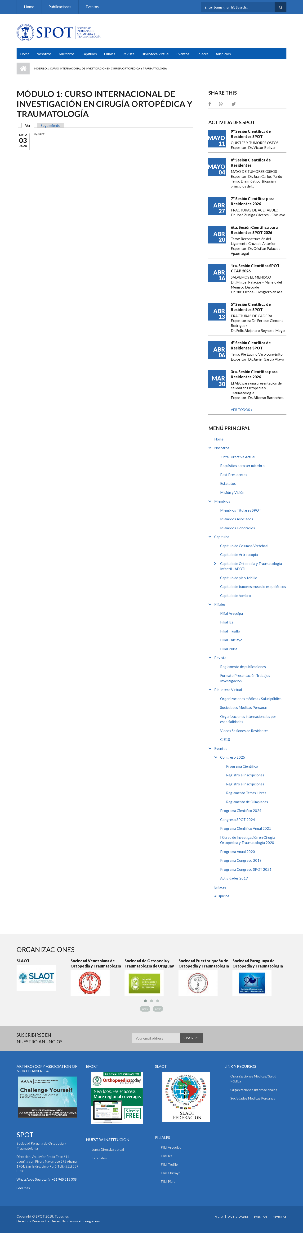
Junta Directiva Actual (237, 457)
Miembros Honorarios (237, 528)
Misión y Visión (232, 492)
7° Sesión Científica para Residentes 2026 (252, 201)
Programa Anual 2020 (237, 851)
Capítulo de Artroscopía (239, 554)
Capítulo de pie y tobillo (238, 578)
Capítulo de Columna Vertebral (244, 546)
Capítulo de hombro (235, 595)
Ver (29, 125)
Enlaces (202, 54)
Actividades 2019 (234, 878)
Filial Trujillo (230, 631)
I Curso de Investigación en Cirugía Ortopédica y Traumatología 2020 (247, 840)
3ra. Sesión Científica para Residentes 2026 (254, 374)
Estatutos (228, 483)
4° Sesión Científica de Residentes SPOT (251, 345)
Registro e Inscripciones (245, 775)
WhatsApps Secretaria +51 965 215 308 (47, 1179)
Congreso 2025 (232, 757)
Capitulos (89, 54)
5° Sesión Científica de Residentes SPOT (251, 307)
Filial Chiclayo (231, 640)
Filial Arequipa (231, 613)
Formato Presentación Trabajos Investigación (245, 678)
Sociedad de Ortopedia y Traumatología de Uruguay (149, 963)
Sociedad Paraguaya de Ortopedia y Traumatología (257, 963)
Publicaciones (60, 6)
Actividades (238, 1216)
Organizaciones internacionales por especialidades (248, 719)
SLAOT (23, 960)
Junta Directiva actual (108, 1149)
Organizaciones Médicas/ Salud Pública (253, 1078)
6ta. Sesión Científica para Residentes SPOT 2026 (254, 230)
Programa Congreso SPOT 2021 (246, 869)
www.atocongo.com (85, 1221)
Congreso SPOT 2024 (237, 819)
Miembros (67, 54)
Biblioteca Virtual (155, 54)
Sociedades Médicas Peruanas (243, 707)
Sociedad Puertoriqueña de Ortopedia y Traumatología (203, 963)
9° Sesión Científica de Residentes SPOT (251, 134)
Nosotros (44, 54)
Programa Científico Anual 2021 (245, 828)
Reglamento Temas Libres (246, 793)
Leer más (23, 1188)
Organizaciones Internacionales (253, 1090)
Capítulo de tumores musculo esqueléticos (253, 586)
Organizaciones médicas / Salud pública (250, 699)
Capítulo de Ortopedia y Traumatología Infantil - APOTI (251, 566)
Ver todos (241, 410)
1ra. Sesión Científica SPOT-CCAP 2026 (256, 268)
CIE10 (225, 739)
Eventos (92, 6)
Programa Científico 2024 (240, 810)
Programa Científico (242, 766)
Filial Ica (226, 622)
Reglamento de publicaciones (243, 667)
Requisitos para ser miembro (242, 465)
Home (29, 6)
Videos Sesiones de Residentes (244, 731)
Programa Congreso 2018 (241, 860)
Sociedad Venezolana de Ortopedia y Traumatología (96, 963)
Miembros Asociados (236, 519)
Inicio (23, 68)
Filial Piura (228, 649)
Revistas (279, 1216)
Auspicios (223, 54)
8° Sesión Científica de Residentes (251, 162)
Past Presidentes (233, 474)
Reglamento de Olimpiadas (247, 802)
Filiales (109, 54)
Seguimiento (50, 125)
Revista (128, 54)
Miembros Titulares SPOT (240, 510)
